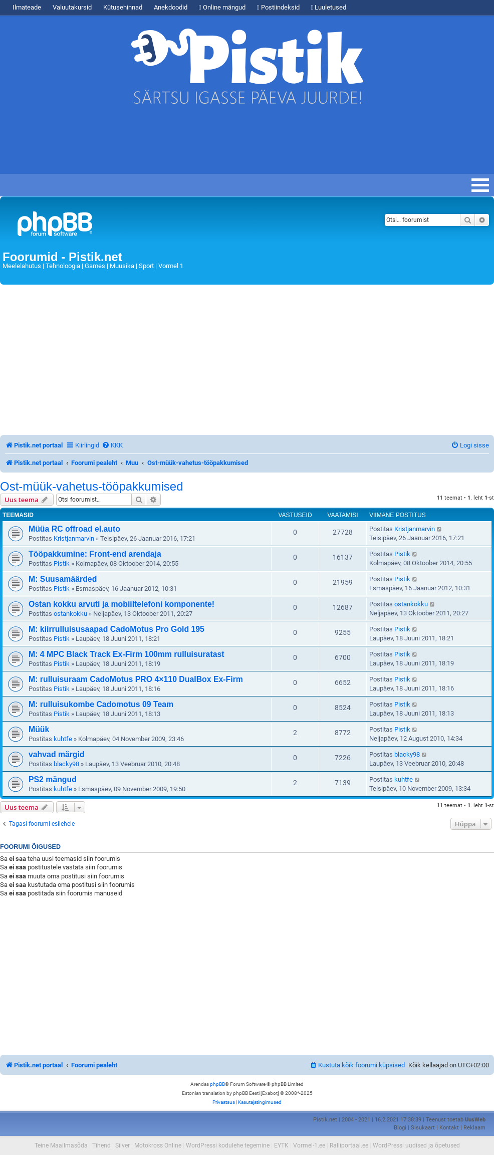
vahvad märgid (57, 754)
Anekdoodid (170, 7)
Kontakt (449, 1127)
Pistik (62, 563)
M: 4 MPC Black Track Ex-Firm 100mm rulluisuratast (126, 654)
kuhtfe (63, 739)
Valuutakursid (72, 7)
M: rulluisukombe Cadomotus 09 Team (101, 704)
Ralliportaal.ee (349, 1145)
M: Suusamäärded (63, 579)
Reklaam (474, 1127)
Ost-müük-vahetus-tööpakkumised (91, 486)
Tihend (101, 1145)
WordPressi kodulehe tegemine (228, 1145)
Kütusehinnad (122, 7)
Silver (122, 1145)
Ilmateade (27, 7)
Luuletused (329, 7)
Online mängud (222, 7)
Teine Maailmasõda (61, 1145)
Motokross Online (157, 1145)
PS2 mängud (53, 779)
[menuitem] (112, 445)
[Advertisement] (182, 143)
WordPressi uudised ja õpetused (416, 1145)
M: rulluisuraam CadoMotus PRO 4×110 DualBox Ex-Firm (136, 679)
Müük (39, 729)
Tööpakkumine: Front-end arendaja (95, 554)
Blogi (400, 1127)
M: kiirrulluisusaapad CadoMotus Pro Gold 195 (116, 629)
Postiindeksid (278, 7)
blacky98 (66, 764)
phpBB (217, 1084)
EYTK (281, 1145)
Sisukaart (423, 1127)
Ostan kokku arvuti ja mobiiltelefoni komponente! (121, 604)
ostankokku (70, 613)
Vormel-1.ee (309, 1145)
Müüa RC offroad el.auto (74, 529)
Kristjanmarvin (74, 538)
